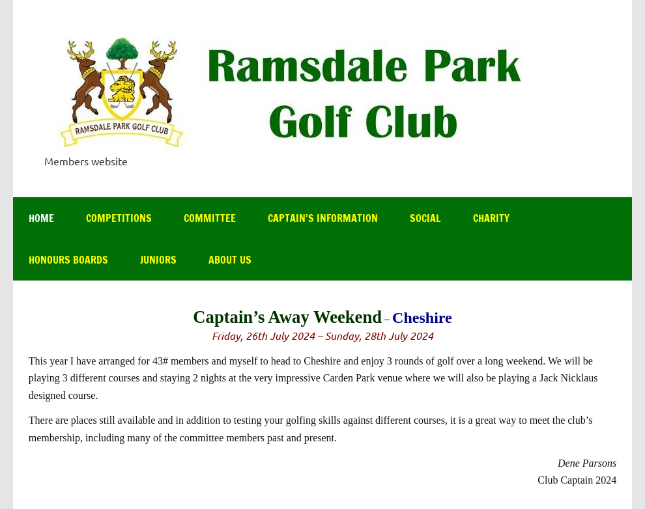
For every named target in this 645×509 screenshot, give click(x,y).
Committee (210, 218)
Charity (491, 218)
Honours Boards (68, 260)
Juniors (158, 260)
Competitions (119, 218)
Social (425, 218)
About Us (229, 260)
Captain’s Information (323, 218)
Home (41, 218)
